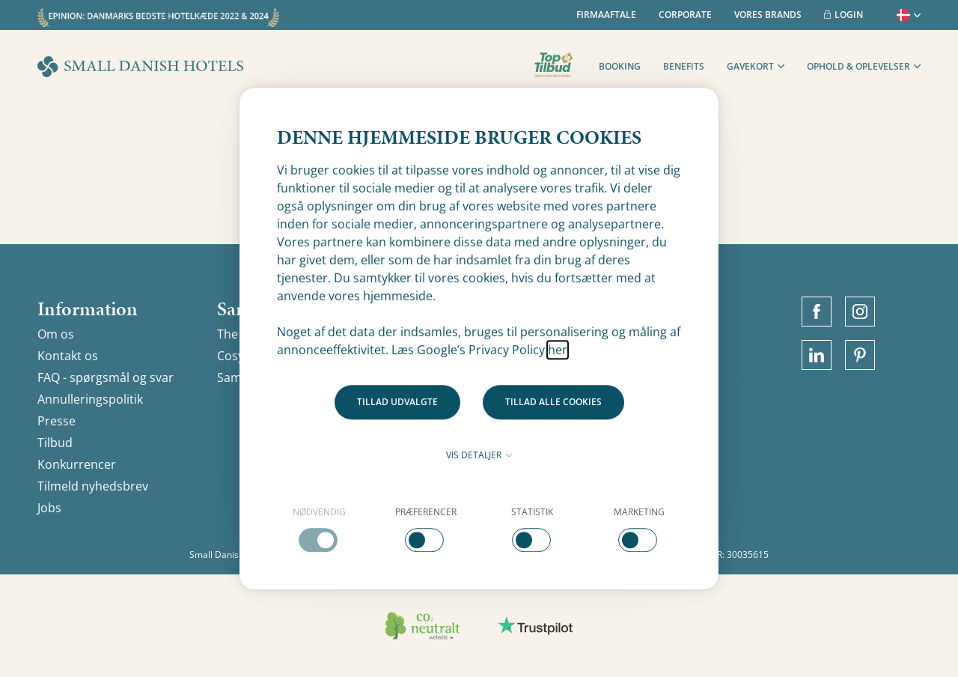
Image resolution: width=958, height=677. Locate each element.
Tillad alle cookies (553, 401)
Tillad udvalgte (397, 401)
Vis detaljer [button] (479, 455)
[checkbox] (319, 529)
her (557, 349)
